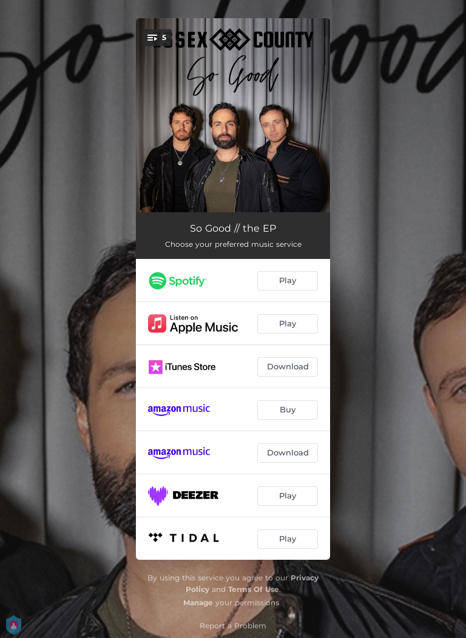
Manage (198, 602)
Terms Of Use (253, 589)
